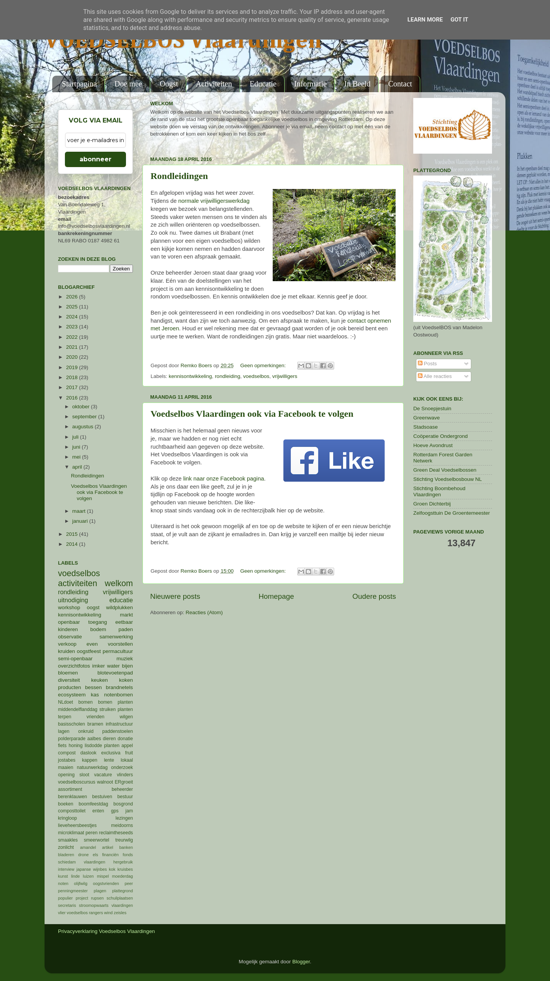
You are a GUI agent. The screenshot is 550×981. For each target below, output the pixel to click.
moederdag (122, 876)
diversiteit (69, 680)
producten (69, 687)
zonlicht (66, 847)
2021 (72, 347)
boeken (65, 804)
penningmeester (73, 890)
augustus (83, 426)
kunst (63, 876)
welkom (119, 583)
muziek (124, 658)
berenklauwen (72, 796)
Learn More (425, 19)
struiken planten (116, 709)
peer (128, 883)
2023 (72, 327)
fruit (129, 753)
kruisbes (125, 869)
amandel (88, 847)
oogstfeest (89, 651)
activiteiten (77, 583)
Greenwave (426, 418)
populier (65, 898)
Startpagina (79, 84)
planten (111, 745)
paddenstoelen (117, 731)
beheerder (122, 789)
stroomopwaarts (94, 905)
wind (108, 912)
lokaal (127, 760)
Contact (400, 84)
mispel (103, 876)
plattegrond (122, 890)
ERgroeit (124, 782)
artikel (107, 847)
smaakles (68, 840)
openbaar (69, 622)
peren (92, 832)
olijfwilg (81, 883)
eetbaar (124, 622)
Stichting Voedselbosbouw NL (447, 479)
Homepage (276, 596)
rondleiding (227, 376)
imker (98, 666)
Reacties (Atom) (204, 612)
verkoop (67, 644)
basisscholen (71, 724)
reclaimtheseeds (116, 832)
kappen (90, 760)
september (85, 416)
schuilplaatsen (120, 898)
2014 (72, 544)
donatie (125, 738)
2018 (72, 377)
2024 (72, 317)
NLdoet (65, 702)
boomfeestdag (93, 804)
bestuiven (102, 796)
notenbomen (118, 695)
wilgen (126, 716)
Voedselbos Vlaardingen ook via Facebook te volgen (252, 414)
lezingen (124, 818)
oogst (93, 607)
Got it (459, 19)
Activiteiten (214, 84)
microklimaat (71, 832)
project (82, 898)
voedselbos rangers (85, 912)
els (95, 854)
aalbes (94, 738)
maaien (65, 767)
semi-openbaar (75, 658)
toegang (97, 622)
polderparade (72, 738)
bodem (98, 629)
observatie (70, 637)
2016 (72, 398)
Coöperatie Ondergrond (440, 436)
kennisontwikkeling (190, 376)
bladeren (66, 854)
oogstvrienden (106, 883)
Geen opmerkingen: (263, 365)
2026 (72, 297)
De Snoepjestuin (432, 408)
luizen (88, 876)
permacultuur (118, 651)
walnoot (105, 782)
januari (80, 521)
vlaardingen (122, 905)
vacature (103, 774)
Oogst (169, 84)
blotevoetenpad (115, 673)
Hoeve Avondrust (433, 445)
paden (125, 629)
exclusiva (110, 753)
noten (63, 883)
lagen (64, 731)
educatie (121, 600)
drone (83, 854)
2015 (72, 534)
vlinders (125, 774)
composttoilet (72, 811)
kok (112, 869)
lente (109, 760)
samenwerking (116, 637)
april (77, 467)
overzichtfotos (74, 666)
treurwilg (124, 840)
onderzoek (122, 767)
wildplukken (119, 607)
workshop (69, 607)
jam (129, 811)
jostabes (66, 760)
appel (127, 745)
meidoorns (122, 825)
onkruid (86, 731)
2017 (72, 387)
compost (67, 753)
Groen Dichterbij (432, 504)
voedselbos (256, 376)
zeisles (120, 912)
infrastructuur (119, 724)
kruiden (66, 651)
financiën (110, 854)
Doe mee (128, 84)
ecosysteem (72, 695)
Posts (427, 363)
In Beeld (357, 84)
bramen (95, 724)
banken (126, 847)
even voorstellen (109, 644)
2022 (72, 337)
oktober (81, 406)
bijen (127, 666)
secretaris (67, 905)
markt (126, 615)
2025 (72, 307)
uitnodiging (73, 600)
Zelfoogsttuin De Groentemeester (451, 513)
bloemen (68, 673)
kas (95, 695)
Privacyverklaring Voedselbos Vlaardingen (106, 931)
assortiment (70, 789)
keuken (99, 680)
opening (66, 774)
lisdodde (93, 745)
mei (77, 457)
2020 (72, 357)
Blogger (301, 961)
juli (76, 437)
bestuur (125, 796)
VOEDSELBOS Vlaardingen (183, 41)
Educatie (263, 84)
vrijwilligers (284, 376)
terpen (64, 716)
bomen (85, 702)
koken (126, 680)
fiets (62, 745)
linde (75, 876)
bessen (93, 687)
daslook (88, 753)
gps (115, 811)
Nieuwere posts (175, 596)
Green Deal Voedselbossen (444, 470)
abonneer (95, 159)
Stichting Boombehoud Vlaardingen (439, 491)
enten (98, 811)
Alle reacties (435, 376)
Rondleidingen (179, 176)
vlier (62, 912)
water (113, 666)
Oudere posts (374, 596)
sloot (84, 774)
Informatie (310, 84)
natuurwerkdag (92, 767)
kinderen (68, 629)
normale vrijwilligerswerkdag (214, 201)
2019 (72, 367)
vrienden (95, 716)
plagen (100, 890)
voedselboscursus (76, 782)
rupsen (97, 898)
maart (79, 511)
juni (77, 447)
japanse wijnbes (91, 869)
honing (76, 745)
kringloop (67, 818)
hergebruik (123, 862)
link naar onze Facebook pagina (223, 479)
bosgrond (123, 804)
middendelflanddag (78, 709)
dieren (109, 738)
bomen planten (115, 702)
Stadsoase (425, 427)
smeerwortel (96, 840)
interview (66, 869)
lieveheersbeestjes (77, 825)
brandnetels (119, 687)
